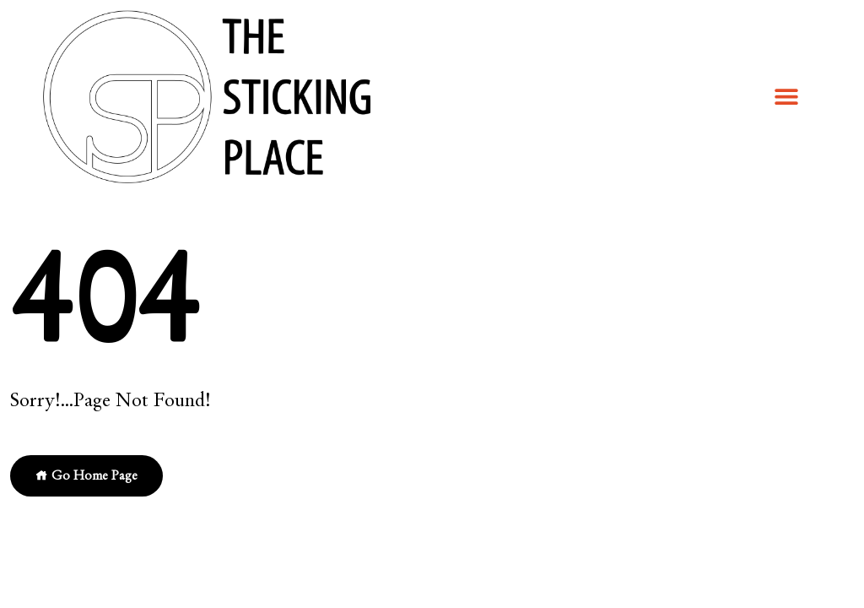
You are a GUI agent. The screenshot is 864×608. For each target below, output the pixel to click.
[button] (786, 96)
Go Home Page (86, 475)
